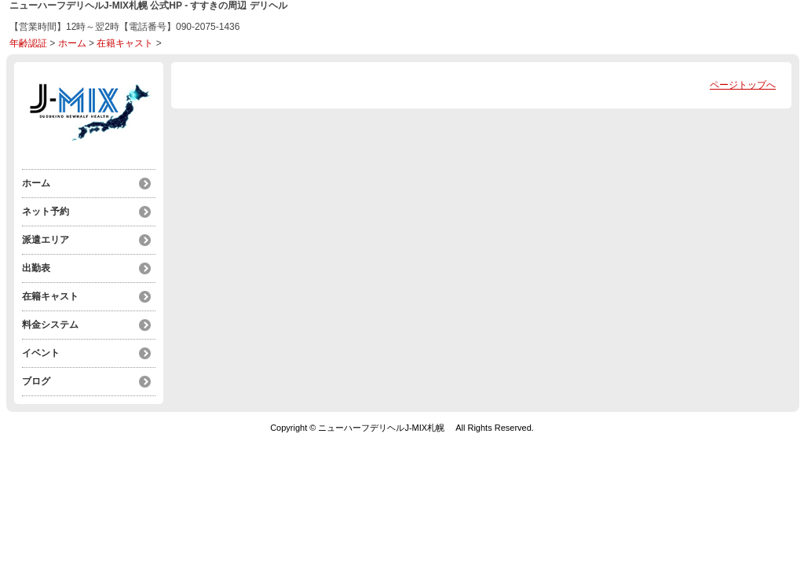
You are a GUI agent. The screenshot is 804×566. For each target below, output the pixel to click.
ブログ (36, 381)
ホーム (72, 43)
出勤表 (36, 268)
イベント (41, 352)
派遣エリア (45, 239)
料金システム (50, 324)
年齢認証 (28, 43)
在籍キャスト (125, 43)
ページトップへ (743, 84)
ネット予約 (45, 211)
